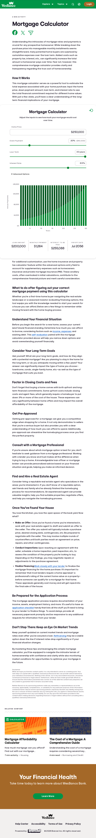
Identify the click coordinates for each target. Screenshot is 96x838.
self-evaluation (40, 335)
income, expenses (62, 331)
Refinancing (60, 636)
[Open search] (72, 4)
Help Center (21, 824)
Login (89, 4)
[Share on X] (23, 32)
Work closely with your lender (49, 566)
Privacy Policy (73, 824)
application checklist (23, 608)
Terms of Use (55, 824)
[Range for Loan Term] (48, 156)
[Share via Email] (30, 33)
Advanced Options (20, 174)
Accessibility (38, 824)
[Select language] (79, 4)
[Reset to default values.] (91, 111)
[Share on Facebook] (15, 32)
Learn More (48, 796)
